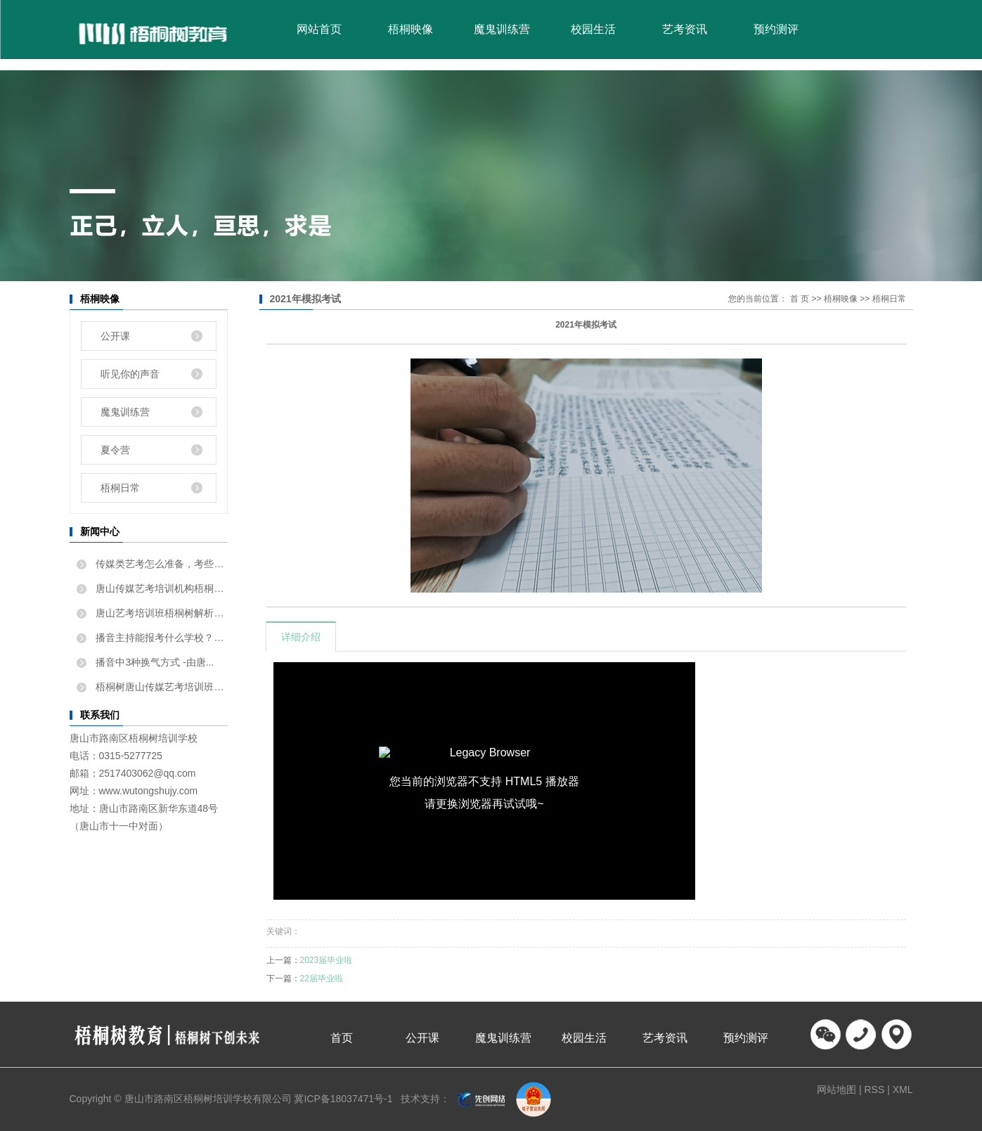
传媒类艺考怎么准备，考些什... (160, 563)
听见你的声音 (130, 374)
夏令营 (115, 449)
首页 (341, 1038)
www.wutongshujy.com (148, 790)
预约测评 (776, 29)
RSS (874, 1089)
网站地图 (838, 1089)
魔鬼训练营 (502, 29)
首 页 (799, 299)
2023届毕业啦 (326, 960)
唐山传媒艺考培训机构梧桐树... (160, 588)
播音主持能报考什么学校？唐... (160, 637)
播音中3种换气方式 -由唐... (153, 662)
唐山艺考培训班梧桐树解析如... (160, 613)
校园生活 (593, 29)
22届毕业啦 (321, 978)
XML (903, 1089)
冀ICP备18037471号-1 (343, 1098)
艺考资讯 (684, 29)
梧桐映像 (410, 29)
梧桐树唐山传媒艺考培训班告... (160, 686)
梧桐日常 (120, 487)
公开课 (115, 336)
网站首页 (319, 29)
